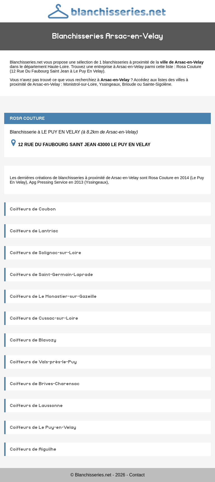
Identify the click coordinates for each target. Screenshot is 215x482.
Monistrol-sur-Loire (80, 84)
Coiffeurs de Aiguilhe (33, 449)
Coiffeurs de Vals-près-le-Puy (43, 362)
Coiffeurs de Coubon (33, 209)
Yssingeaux (109, 84)
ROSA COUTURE (27, 118)
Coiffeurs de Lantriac (34, 231)
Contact (136, 474)
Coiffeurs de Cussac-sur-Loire (44, 318)
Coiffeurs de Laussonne (36, 405)
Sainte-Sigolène (157, 84)
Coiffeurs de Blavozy (33, 340)
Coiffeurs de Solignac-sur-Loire (45, 253)
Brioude (129, 84)
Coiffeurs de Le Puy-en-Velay (43, 427)
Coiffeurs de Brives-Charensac (45, 384)
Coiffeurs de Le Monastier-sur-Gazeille (53, 296)
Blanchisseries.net (26, 62)
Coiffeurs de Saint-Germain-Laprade (51, 274)
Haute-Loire (58, 66)
